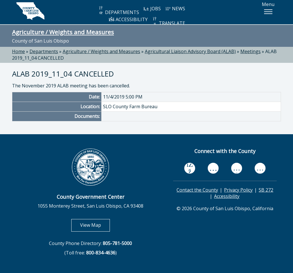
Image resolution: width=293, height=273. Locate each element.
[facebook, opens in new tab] (189, 168)
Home (18, 51)
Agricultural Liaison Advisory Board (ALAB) (190, 51)
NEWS (175, 8)
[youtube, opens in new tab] (213, 168)
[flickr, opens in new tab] (236, 168)
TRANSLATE (168, 21)
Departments (43, 51)
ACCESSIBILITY (128, 19)
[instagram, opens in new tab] (260, 168)
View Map (95, 225)
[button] (268, 11)
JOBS (152, 8)
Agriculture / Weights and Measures (63, 32)
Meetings (250, 51)
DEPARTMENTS (118, 10)
